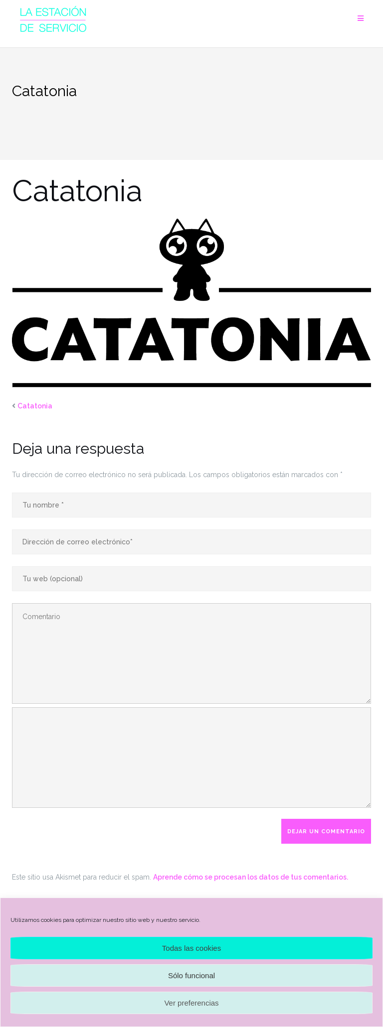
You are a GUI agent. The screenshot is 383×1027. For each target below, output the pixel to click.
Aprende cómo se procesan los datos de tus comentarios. (250, 877)
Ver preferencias (191, 1003)
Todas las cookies (191, 948)
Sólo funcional (191, 975)
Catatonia (34, 406)
